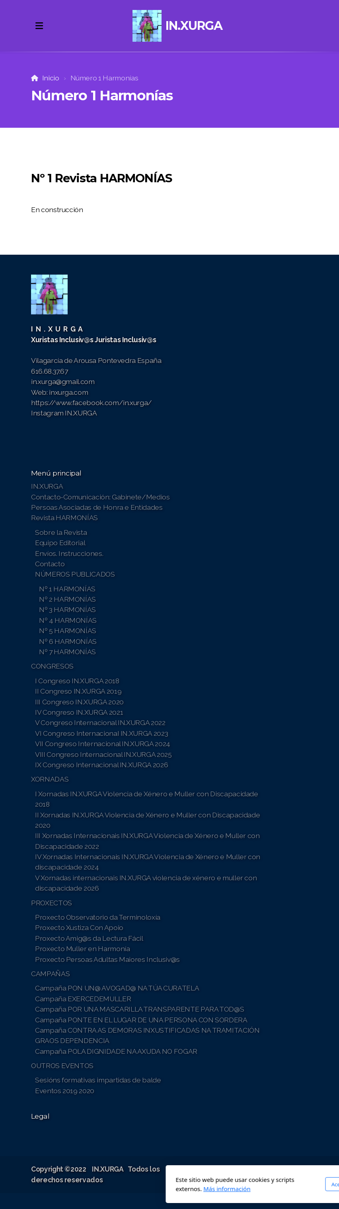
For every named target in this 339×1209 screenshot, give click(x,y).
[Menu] (39, 26)
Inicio (50, 78)
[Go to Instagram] (278, 1170)
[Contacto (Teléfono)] (290, 1170)
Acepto (244, 1184)
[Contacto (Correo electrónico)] (302, 1170)
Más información (131, 1189)
